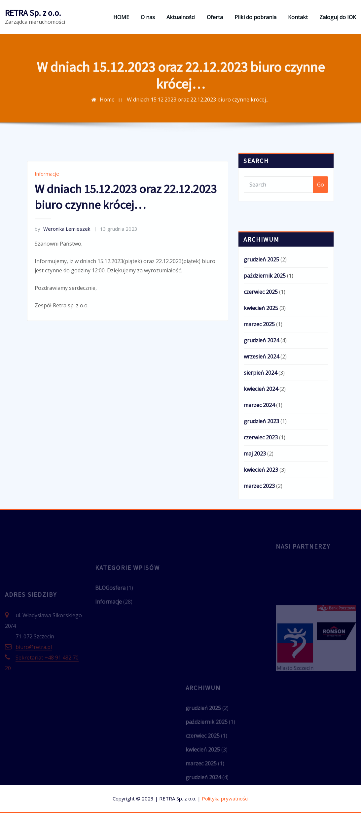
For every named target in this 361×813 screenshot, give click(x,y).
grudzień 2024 (261, 399)
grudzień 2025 (261, 318)
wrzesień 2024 (261, 415)
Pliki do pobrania (255, 17)
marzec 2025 (259, 383)
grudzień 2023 (261, 480)
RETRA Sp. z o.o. (33, 13)
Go (320, 195)
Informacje (47, 209)
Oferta (215, 17)
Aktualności (180, 17)
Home (107, 109)
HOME (121, 17)
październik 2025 (265, 334)
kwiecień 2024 (261, 448)
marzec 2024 (259, 464)
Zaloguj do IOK (337, 17)
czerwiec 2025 (261, 351)
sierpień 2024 (260, 431)
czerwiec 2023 (261, 496)
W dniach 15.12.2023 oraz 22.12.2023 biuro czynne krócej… (198, 109)
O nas (148, 17)
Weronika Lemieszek (62, 264)
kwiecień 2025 (261, 367)
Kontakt (298, 17)
